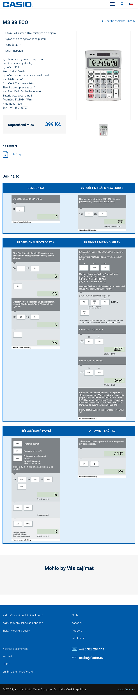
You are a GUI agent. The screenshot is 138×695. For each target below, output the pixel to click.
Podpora (77, 630)
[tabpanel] (103, 130)
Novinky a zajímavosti (15, 648)
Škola (75, 615)
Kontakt (7, 656)
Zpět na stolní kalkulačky (120, 21)
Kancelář (77, 623)
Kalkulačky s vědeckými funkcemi (23, 615)
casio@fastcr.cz (91, 658)
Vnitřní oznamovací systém (19, 671)
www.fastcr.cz (126, 689)
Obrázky (16, 154)
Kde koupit (78, 638)
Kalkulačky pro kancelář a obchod (23, 623)
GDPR (6, 664)
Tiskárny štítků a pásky (16, 630)
